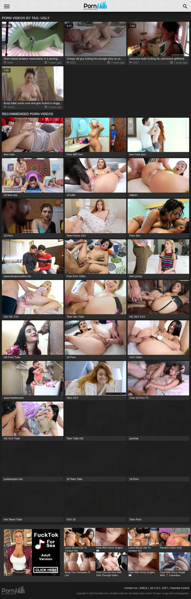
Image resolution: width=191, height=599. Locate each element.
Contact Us (130, 588)
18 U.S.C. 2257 (159, 588)
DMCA (143, 588)
